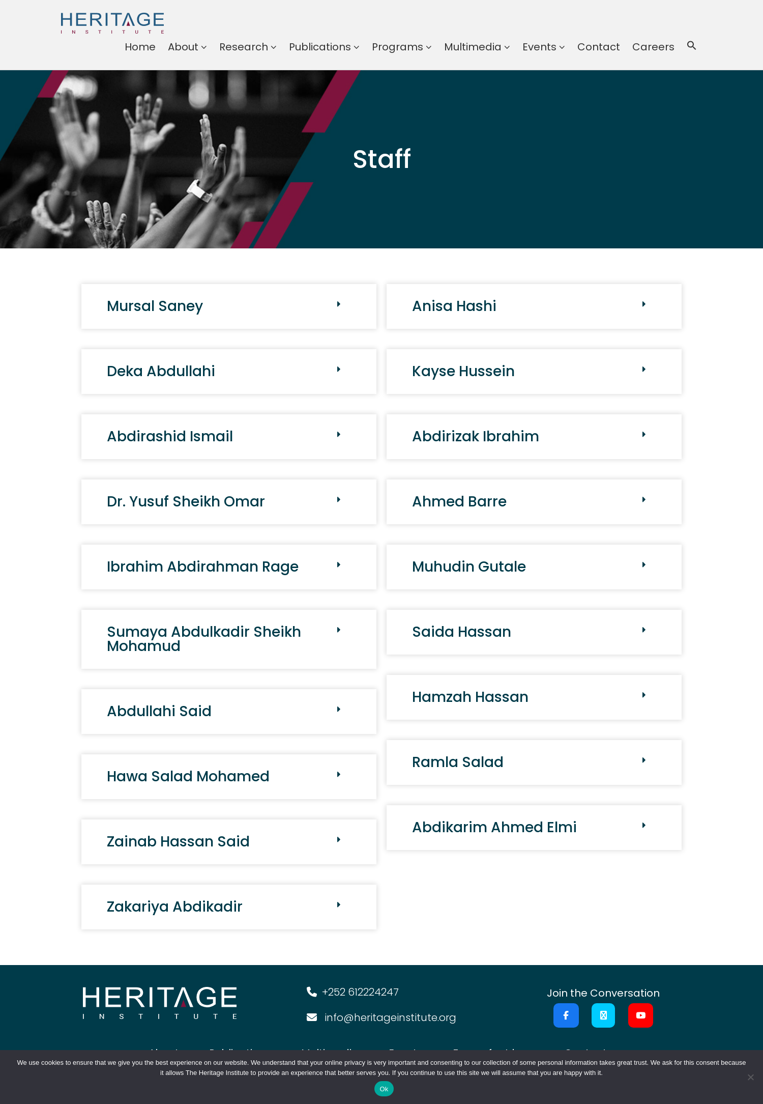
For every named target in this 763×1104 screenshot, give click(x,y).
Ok (383, 1089)
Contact (598, 47)
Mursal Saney (155, 306)
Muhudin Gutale (469, 567)
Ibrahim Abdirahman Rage (203, 567)
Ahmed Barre (459, 502)
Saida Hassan (461, 632)
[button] (692, 47)
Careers (653, 47)
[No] (750, 1077)
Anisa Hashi (454, 306)
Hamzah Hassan (470, 697)
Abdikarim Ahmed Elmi (494, 827)
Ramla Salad (458, 762)
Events (539, 47)
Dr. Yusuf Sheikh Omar (186, 502)
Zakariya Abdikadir (175, 907)
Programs (397, 47)
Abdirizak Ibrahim (475, 436)
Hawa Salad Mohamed (188, 776)
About (183, 47)
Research (243, 47)
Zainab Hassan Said (178, 842)
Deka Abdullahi (161, 371)
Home (140, 47)
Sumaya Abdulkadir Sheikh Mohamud (204, 639)
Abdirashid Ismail (170, 436)
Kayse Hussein (463, 371)
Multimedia (473, 47)
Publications (320, 47)
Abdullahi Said (159, 711)
